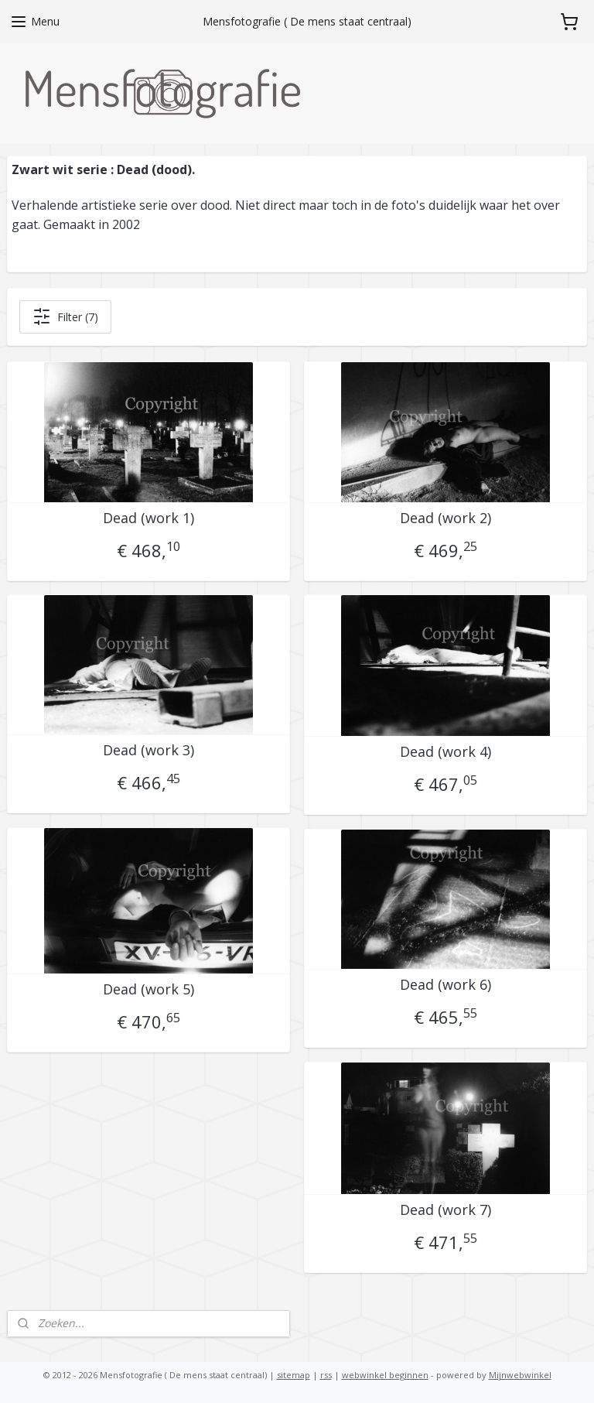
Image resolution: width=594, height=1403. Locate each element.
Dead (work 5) (148, 989)
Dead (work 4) (445, 752)
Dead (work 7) (445, 1210)
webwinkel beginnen (385, 1375)
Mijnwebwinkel (520, 1375)
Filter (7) (65, 316)
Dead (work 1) (148, 518)
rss (326, 1375)
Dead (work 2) (445, 518)
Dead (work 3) (148, 750)
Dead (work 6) (445, 985)
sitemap (293, 1375)
